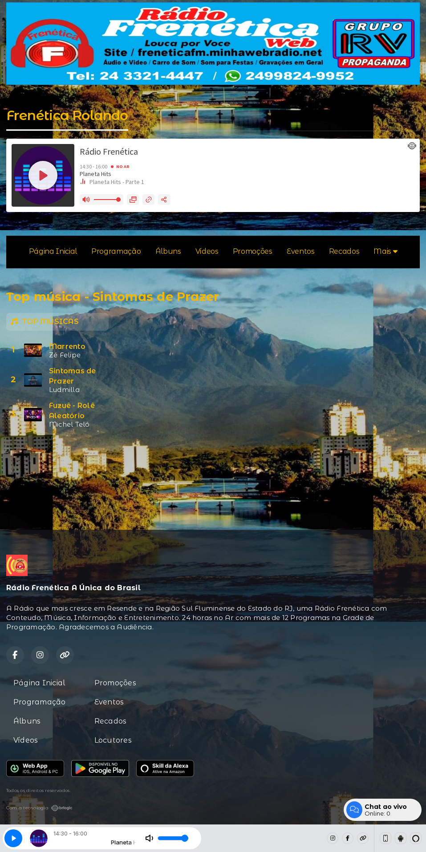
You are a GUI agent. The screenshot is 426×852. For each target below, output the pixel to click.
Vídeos (207, 251)
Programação (116, 251)
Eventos (301, 251)
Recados (344, 251)
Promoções (252, 251)
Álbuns (168, 251)
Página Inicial (53, 251)
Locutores (113, 740)
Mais (385, 251)
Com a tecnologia (39, 808)
